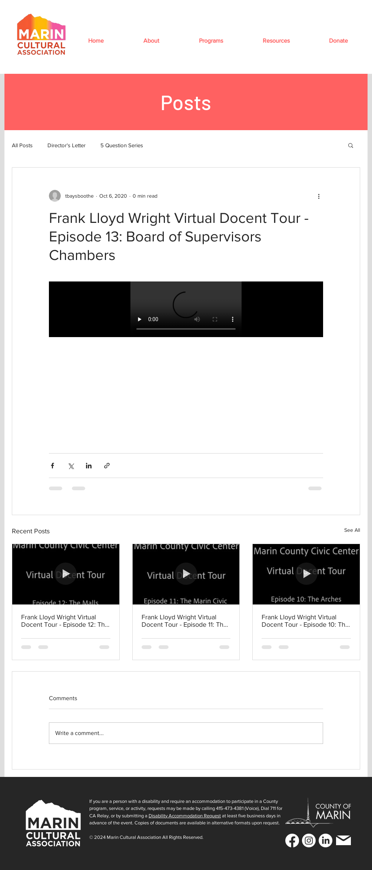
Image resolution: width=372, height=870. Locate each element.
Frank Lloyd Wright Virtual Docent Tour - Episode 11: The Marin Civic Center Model (184, 620)
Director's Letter (66, 145)
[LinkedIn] (325, 840)
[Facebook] (292, 840)
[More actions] (318, 195)
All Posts (22, 145)
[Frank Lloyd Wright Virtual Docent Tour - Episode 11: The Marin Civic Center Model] (186, 574)
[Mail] (343, 840)
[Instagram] (309, 840)
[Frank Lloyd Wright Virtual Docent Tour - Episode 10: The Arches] (306, 574)
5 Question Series (121, 145)
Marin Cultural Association (134, 837)
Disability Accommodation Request (185, 815)
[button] (151, 40)
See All (352, 530)
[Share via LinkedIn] (88, 465)
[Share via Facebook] (52, 465)
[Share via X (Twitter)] (70, 465)
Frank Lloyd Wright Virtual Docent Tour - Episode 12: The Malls (65, 620)
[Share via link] (106, 465)
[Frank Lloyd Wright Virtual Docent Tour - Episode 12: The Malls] (65, 574)
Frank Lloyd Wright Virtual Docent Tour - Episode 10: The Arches (305, 620)
